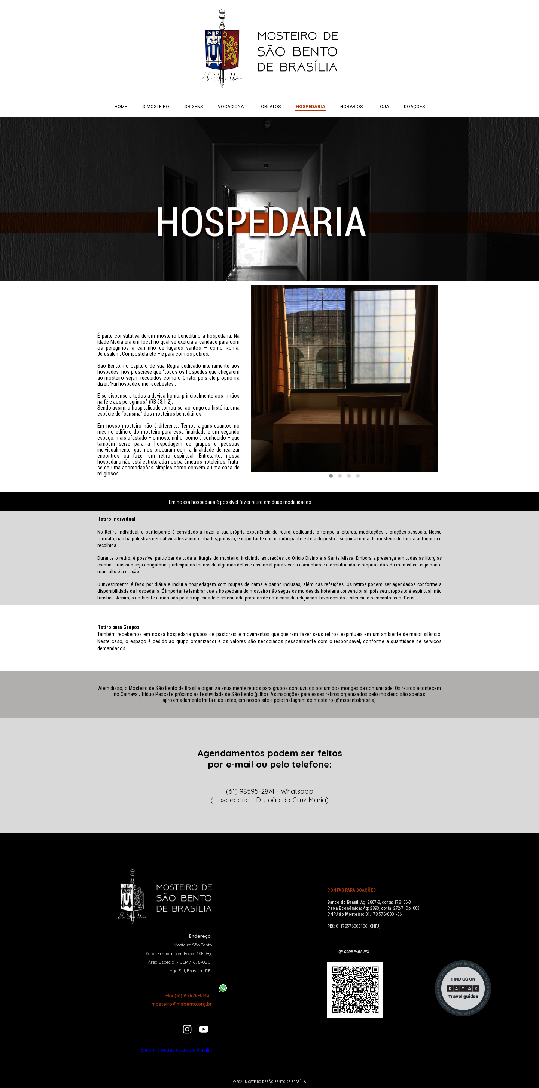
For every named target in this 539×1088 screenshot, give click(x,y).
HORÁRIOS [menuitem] (351, 106)
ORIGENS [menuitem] (193, 106)
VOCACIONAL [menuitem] (232, 106)
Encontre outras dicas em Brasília (176, 1050)
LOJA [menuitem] (383, 106)
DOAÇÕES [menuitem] (414, 106)
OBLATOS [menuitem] (271, 106)
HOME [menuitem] (121, 106)
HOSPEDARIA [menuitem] (310, 106)
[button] (330, 476)
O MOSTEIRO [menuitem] (155, 106)
